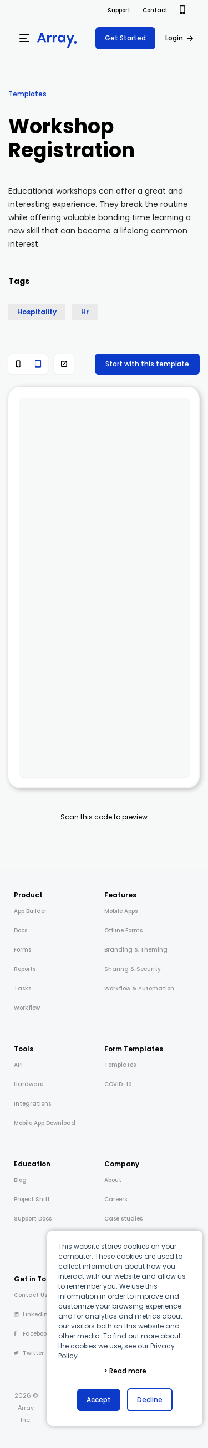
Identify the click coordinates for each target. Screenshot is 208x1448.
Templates (27, 93)
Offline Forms (123, 930)
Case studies (123, 1219)
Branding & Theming (136, 950)
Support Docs (33, 1219)
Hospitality (37, 311)
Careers (115, 1199)
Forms (22, 950)
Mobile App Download (44, 1123)
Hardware (28, 1084)
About (112, 1180)
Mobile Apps (121, 911)
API (18, 1065)
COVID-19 (118, 1084)
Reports (24, 969)
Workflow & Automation (139, 988)
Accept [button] (99, 1399)
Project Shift (32, 1199)
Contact (155, 10)
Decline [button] (150, 1399)
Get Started (125, 38)
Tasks (22, 988)
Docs (20, 930)
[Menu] (24, 38)
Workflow (27, 1008)
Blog (20, 1180)
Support (119, 10)
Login (174, 38)
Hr (85, 311)
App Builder (30, 911)
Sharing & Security (132, 969)
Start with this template (147, 364)
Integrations (32, 1103)
